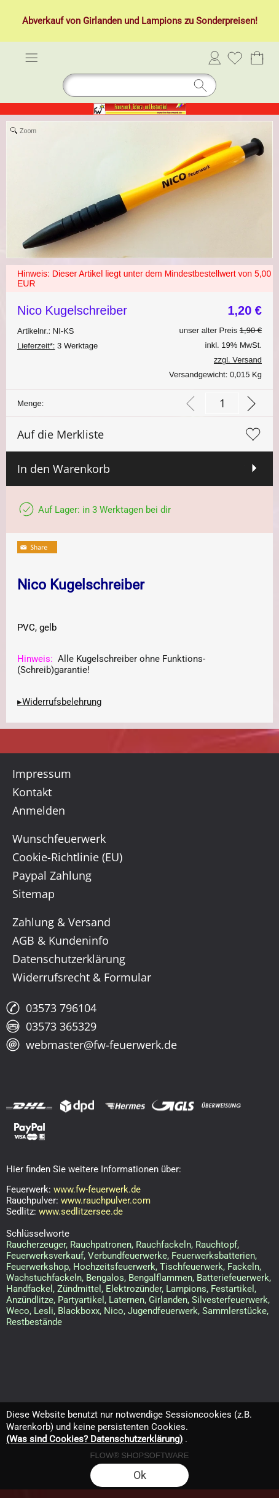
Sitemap (33, 893)
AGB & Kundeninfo (60, 940)
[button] (31, 58)
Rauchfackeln (163, 1244)
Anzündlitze (29, 1299)
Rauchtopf (216, 1244)
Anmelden (214, 57)
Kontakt (32, 792)
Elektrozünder (134, 1288)
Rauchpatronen (101, 1244)
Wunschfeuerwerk (59, 838)
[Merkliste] (235, 58)
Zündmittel (79, 1288)
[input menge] (222, 403)
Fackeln (243, 1266)
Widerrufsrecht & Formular (81, 977)
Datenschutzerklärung (68, 958)
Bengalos (105, 1277)
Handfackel (29, 1288)
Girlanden (102, 20)
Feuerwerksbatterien (213, 1255)
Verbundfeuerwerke (127, 1255)
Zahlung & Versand (61, 922)
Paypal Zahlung (52, 875)
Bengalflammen (160, 1277)
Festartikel (232, 1288)
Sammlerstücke (234, 1310)
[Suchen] (139, 85)
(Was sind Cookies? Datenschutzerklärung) (94, 1439)
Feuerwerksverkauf (45, 1255)
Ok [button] (139, 1475)
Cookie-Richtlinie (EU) (67, 857)
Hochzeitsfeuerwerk (114, 1266)
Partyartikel (81, 1299)
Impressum (41, 773)
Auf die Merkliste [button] (60, 434)
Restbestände (34, 1321)
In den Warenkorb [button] (63, 468)
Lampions (161, 20)
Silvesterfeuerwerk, (231, 1299)
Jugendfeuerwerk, (164, 1310)
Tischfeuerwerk (191, 1266)
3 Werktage (57, 345)
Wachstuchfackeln (44, 1277)
